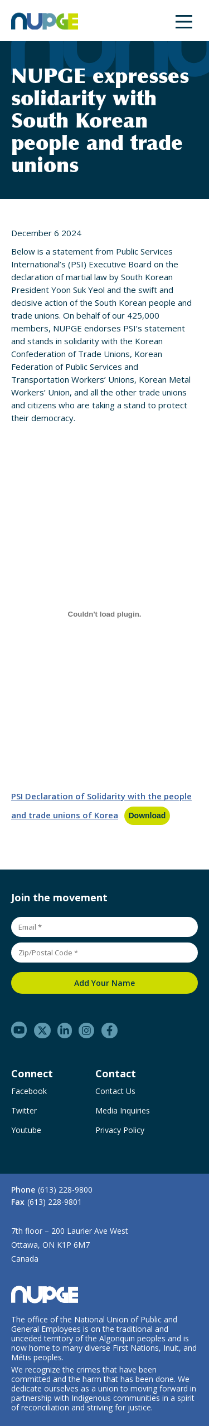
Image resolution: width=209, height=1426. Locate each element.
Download (147, 815)
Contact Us (115, 1091)
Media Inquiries (122, 1110)
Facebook (29, 1091)
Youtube (26, 1130)
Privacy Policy (119, 1130)
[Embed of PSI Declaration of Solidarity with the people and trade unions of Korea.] (104, 614)
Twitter (24, 1110)
